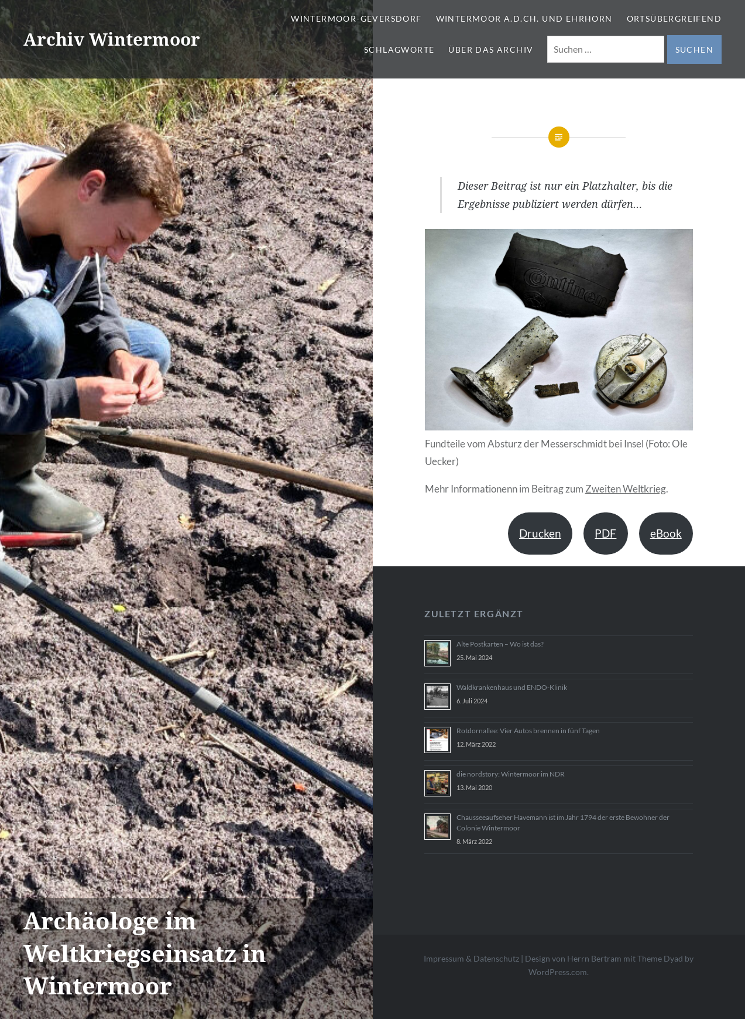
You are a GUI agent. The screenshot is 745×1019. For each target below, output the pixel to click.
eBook (666, 533)
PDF (605, 533)
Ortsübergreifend (674, 18)
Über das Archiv (490, 49)
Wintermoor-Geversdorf (356, 18)
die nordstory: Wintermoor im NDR (510, 774)
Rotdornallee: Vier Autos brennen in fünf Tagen (528, 730)
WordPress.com (557, 972)
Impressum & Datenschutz (471, 958)
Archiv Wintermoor (111, 39)
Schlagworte (399, 49)
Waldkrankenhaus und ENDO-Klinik (511, 687)
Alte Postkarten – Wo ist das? (500, 644)
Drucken (540, 533)
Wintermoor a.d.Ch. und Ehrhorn (524, 18)
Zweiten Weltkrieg (625, 489)
